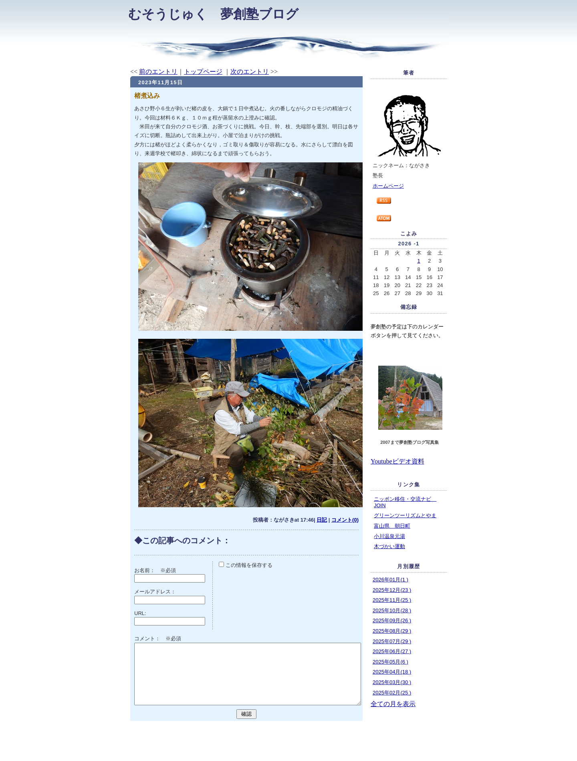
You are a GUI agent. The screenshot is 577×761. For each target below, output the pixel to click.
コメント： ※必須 (157, 639)
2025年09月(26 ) (392, 620)
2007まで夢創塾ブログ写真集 (409, 442)
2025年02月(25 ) (392, 693)
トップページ (203, 71)
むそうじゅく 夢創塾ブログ (213, 14)
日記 (322, 520)
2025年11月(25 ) (392, 600)
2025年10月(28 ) (392, 610)
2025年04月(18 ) (392, 672)
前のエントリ (158, 71)
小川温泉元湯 (389, 536)
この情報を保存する (245, 565)
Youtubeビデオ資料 (397, 461)
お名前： (147, 570)
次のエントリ (249, 71)
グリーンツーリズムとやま (405, 515)
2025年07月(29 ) (392, 641)
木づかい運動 (389, 546)
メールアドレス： (155, 592)
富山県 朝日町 (392, 526)
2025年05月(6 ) (390, 662)
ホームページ (388, 186)
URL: (140, 613)
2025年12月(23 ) (392, 590)
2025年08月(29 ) (392, 631)
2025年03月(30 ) (392, 682)
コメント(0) (345, 520)
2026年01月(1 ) (390, 580)
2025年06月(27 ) (392, 651)
